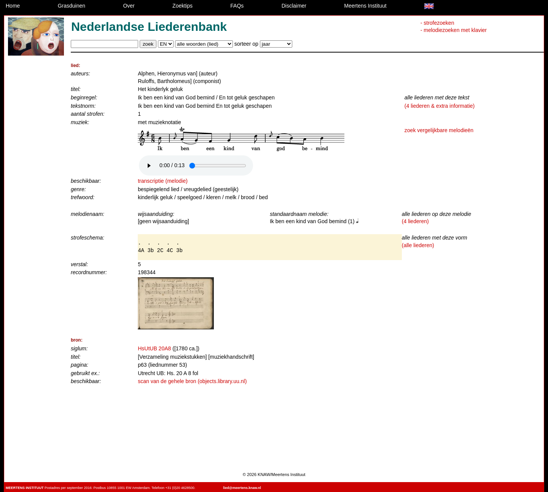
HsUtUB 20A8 (154, 348)
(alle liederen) (418, 245)
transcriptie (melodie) (163, 181)
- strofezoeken (437, 23)
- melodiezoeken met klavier (454, 30)
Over (128, 6)
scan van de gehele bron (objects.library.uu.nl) (192, 381)
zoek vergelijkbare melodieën (439, 130)
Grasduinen (71, 6)
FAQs (237, 6)
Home (13, 6)
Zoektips (182, 6)
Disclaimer (294, 6)
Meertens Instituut (365, 6)
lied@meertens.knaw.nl (242, 488)
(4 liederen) (415, 221)
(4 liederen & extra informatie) (440, 106)
